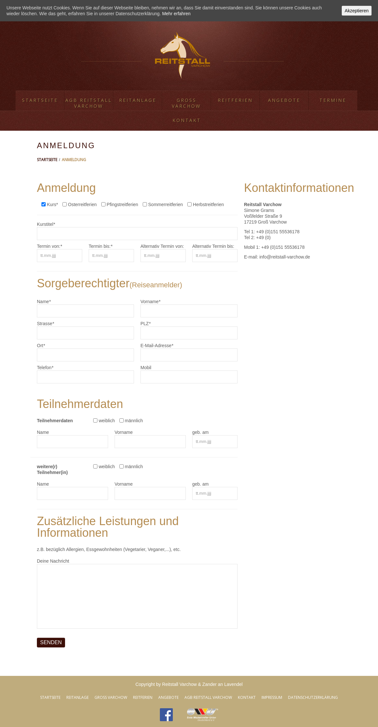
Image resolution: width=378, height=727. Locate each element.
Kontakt (186, 120)
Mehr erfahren (176, 13)
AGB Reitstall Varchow (88, 103)
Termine (332, 100)
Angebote (284, 100)
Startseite (40, 100)
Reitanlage (137, 100)
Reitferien (235, 100)
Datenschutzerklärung (313, 697)
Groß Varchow (186, 103)
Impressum (271, 697)
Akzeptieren (357, 10)
